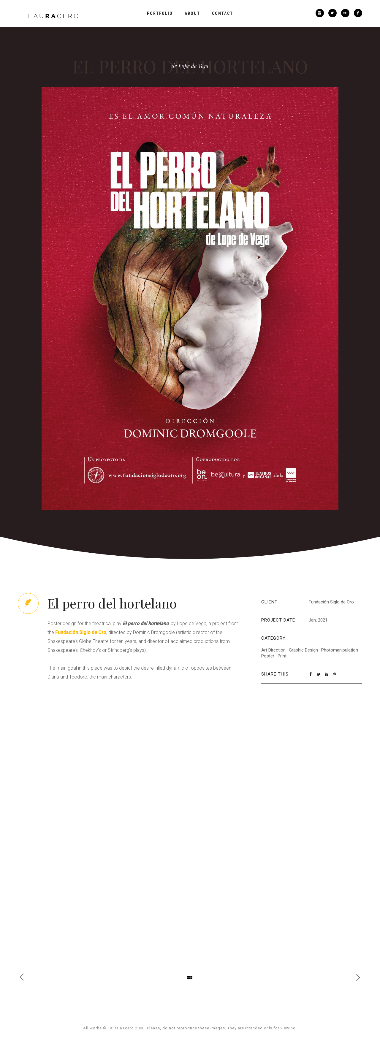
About (192, 13)
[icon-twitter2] (334, 13)
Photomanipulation (339, 650)
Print (282, 656)
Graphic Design (303, 650)
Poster (267, 656)
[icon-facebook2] (358, 13)
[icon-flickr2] (346, 13)
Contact (222, 13)
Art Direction (273, 650)
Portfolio (160, 13)
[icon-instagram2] (321, 13)
